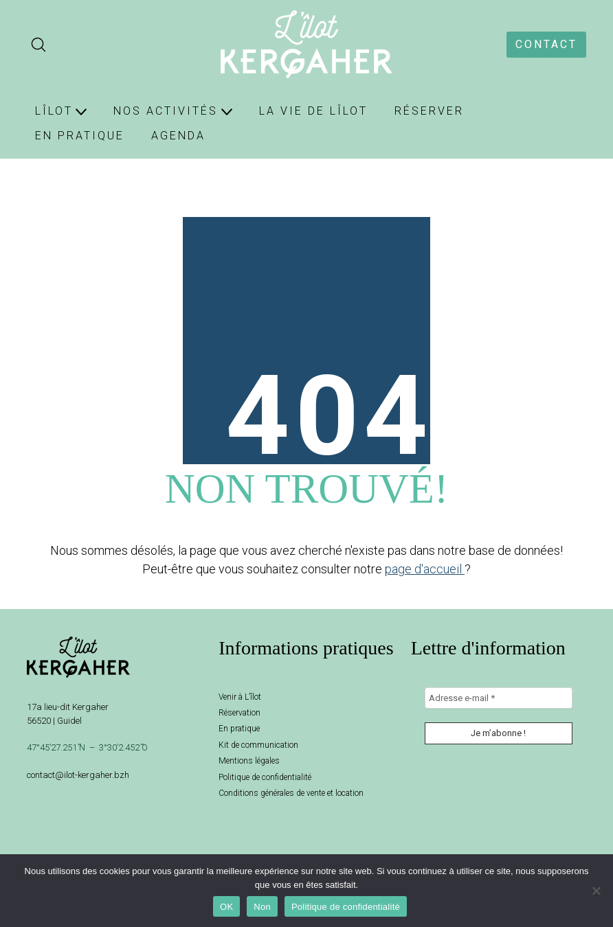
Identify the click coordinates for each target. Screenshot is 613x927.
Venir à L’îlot (240, 697)
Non (262, 907)
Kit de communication (258, 745)
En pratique (239, 728)
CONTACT (546, 44)
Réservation (239, 713)
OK (226, 907)
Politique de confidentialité (265, 777)
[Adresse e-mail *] (498, 698)
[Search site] (38, 44)
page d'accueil (425, 569)
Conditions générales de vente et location (291, 793)
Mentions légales (249, 761)
